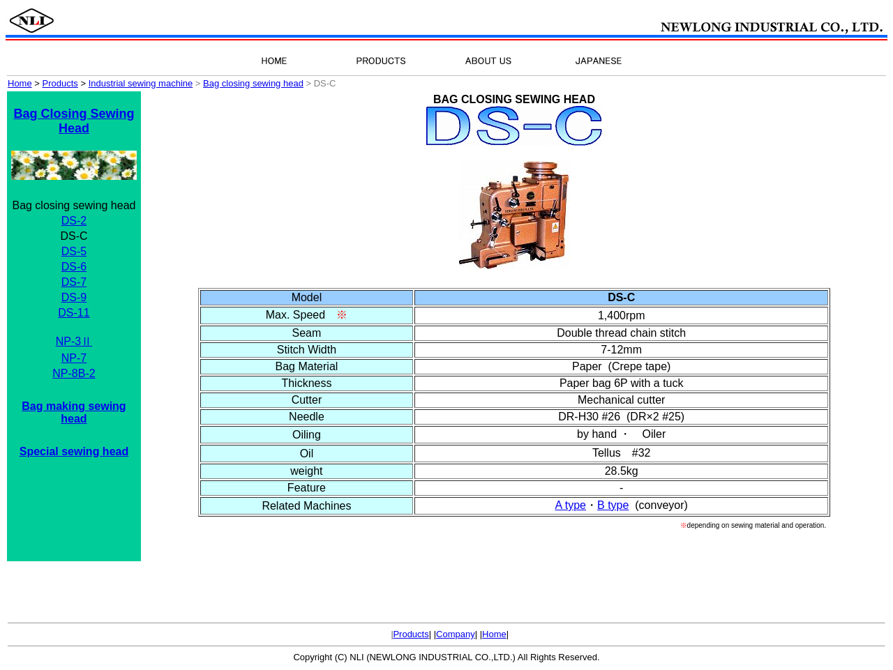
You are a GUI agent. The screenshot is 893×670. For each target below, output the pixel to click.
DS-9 (74, 297)
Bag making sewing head (74, 412)
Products (410, 634)
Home (494, 634)
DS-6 (74, 267)
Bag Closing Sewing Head (73, 121)
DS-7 (74, 282)
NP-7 (74, 358)
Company (455, 634)
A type (570, 505)
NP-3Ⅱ (74, 341)
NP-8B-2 (73, 373)
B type (613, 505)
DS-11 (73, 313)
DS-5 (74, 251)
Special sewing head (74, 451)
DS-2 (74, 221)
